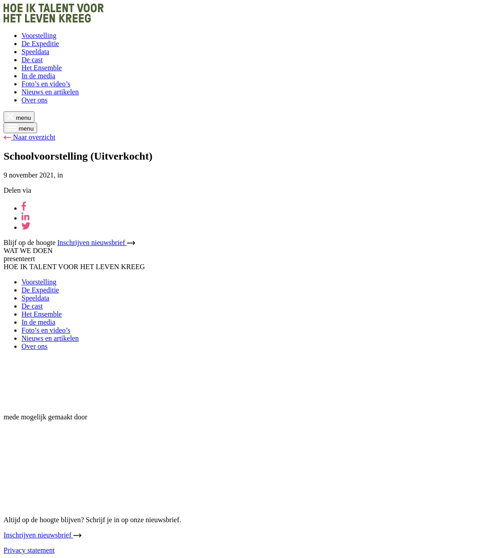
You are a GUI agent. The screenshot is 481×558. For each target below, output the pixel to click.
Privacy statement (29, 550)
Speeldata (35, 51)
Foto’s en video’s (45, 84)
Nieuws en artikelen (50, 92)
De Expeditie (40, 43)
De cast (32, 59)
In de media (38, 76)
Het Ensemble (41, 68)
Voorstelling (38, 35)
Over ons (34, 100)
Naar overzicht (29, 137)
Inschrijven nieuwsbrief (96, 242)
